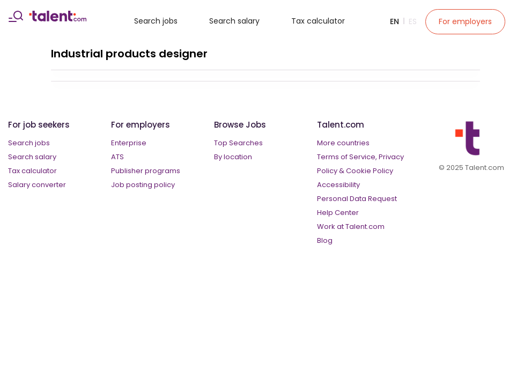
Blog (325, 240)
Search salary (234, 21)
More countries (343, 143)
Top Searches (238, 143)
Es (413, 21)
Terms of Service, (347, 157)
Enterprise (128, 143)
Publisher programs (145, 171)
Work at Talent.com (351, 226)
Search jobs (156, 21)
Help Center (338, 212)
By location (233, 157)
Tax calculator (318, 21)
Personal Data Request (357, 199)
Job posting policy (143, 185)
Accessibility (338, 185)
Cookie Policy (369, 171)
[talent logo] (57, 18)
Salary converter (37, 185)
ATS (117, 157)
